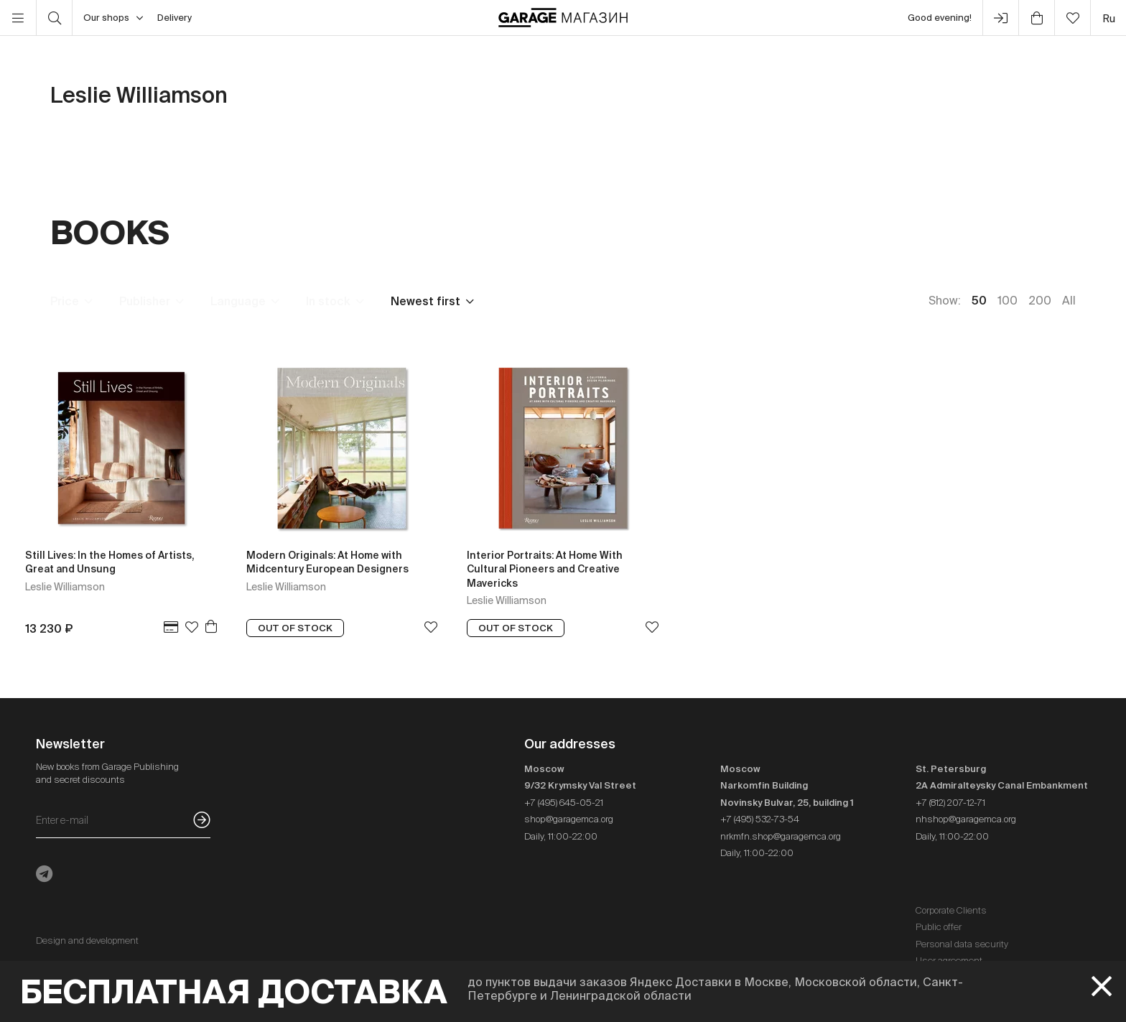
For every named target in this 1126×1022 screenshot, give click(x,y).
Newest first (425, 300)
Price (64, 300)
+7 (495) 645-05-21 (563, 802)
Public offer (939, 926)
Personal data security (962, 944)
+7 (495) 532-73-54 (759, 819)
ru (1108, 18)
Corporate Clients (951, 910)
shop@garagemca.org (568, 819)
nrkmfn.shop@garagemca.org (780, 836)
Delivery (174, 17)
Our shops (113, 17)
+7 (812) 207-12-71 (950, 802)
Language (238, 300)
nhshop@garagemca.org (966, 819)
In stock (328, 300)
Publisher (144, 300)
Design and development (87, 940)
